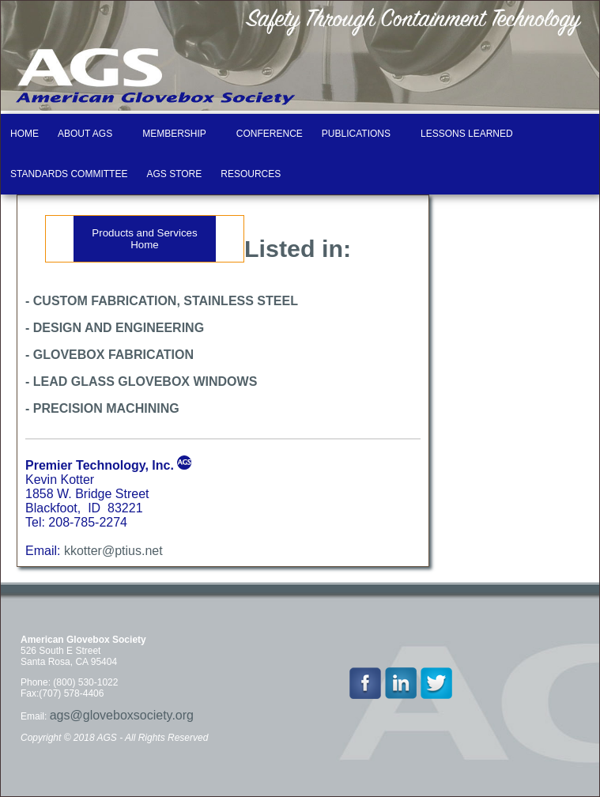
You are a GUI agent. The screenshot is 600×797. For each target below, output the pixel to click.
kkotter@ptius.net (113, 550)
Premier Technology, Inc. (99, 465)
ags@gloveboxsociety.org (122, 715)
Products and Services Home (144, 239)
